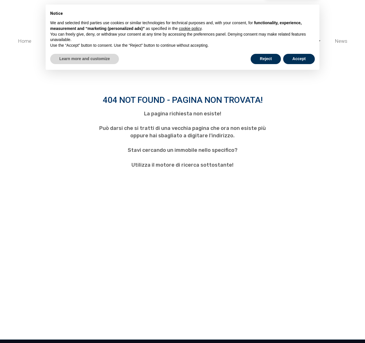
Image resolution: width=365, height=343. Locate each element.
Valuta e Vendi (99, 41)
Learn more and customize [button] (84, 327)
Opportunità (305, 41)
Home (24, 41)
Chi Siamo (160, 51)
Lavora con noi (203, 51)
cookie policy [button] (190, 297)
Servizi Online (259, 41)
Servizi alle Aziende (153, 41)
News (341, 41)
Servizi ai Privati (209, 41)
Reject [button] (266, 327)
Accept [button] (299, 327)
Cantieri (56, 41)
